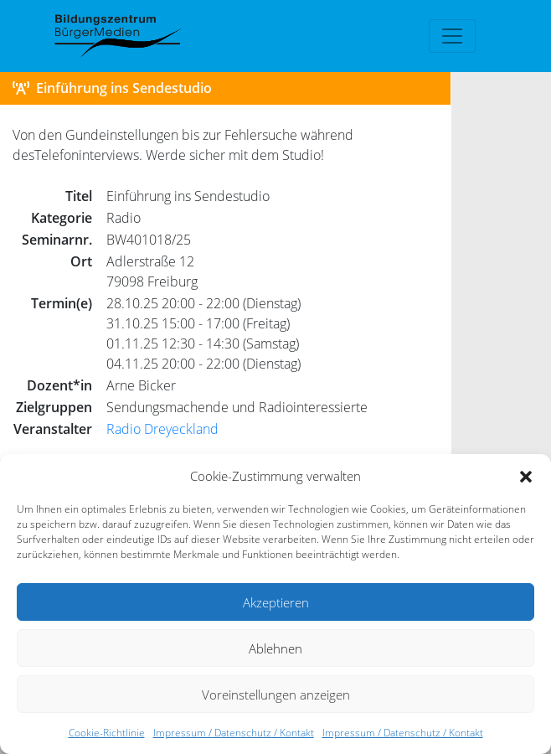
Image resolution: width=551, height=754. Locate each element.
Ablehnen (275, 648)
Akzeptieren (276, 602)
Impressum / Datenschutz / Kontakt (233, 733)
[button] (526, 475)
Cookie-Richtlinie (107, 733)
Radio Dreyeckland (162, 429)
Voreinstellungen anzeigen (276, 694)
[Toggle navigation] (452, 36)
